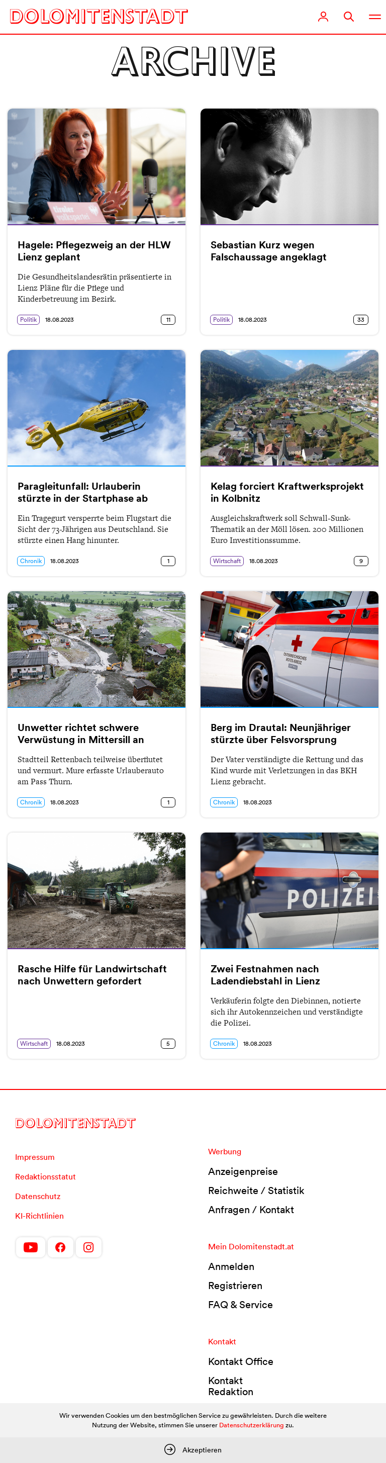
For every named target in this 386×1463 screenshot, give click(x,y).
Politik (28, 319)
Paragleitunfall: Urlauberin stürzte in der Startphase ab (83, 492)
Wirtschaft (227, 561)
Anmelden (231, 1266)
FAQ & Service (240, 1305)
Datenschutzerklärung (251, 1425)
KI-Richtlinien (39, 1216)
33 (360, 319)
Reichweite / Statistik (256, 1190)
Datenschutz (37, 1196)
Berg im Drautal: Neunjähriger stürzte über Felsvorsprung (281, 733)
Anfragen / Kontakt (251, 1210)
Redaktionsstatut (45, 1176)
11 (168, 319)
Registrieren (235, 1285)
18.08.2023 (59, 319)
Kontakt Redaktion (230, 1386)
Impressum (35, 1157)
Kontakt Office (240, 1361)
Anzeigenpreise (243, 1171)
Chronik (31, 561)
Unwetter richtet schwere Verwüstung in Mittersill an (81, 733)
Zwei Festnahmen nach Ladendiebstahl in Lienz (265, 975)
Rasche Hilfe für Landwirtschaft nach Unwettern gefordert (92, 975)
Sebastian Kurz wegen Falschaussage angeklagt (269, 251)
